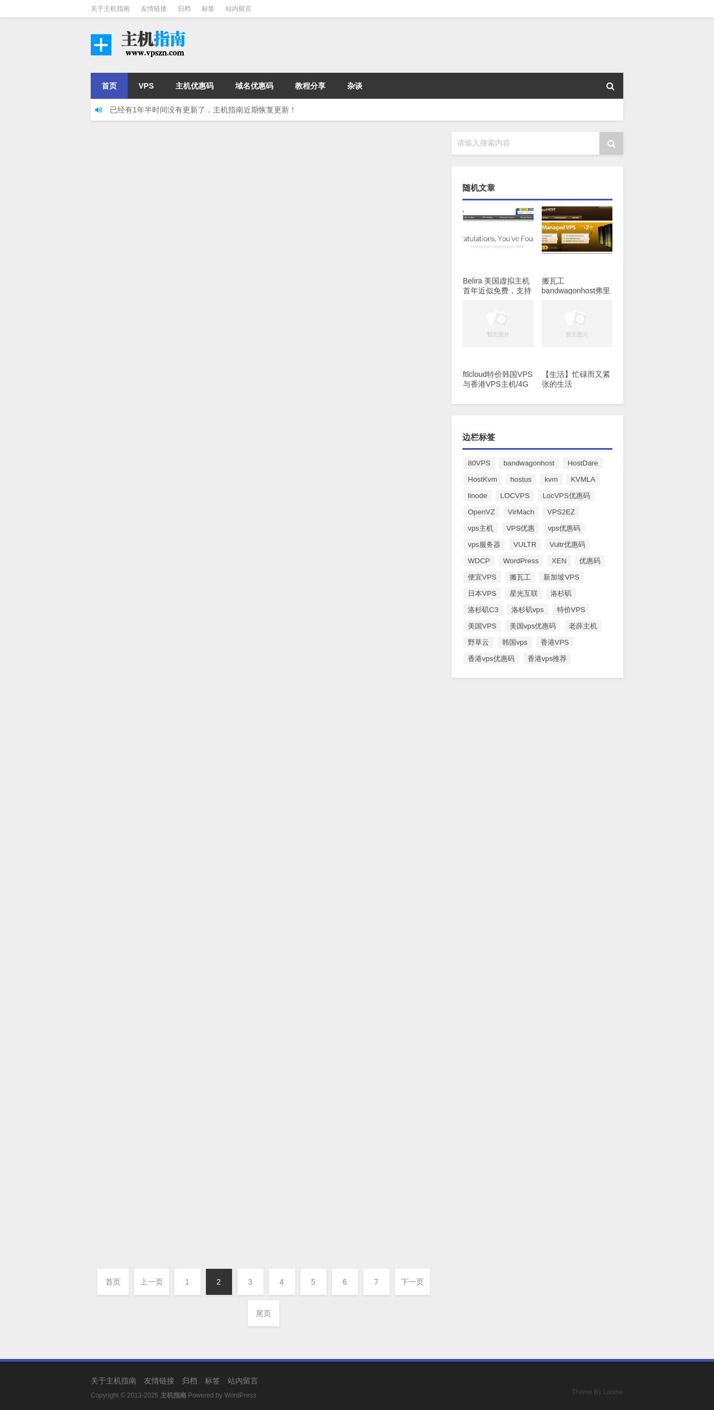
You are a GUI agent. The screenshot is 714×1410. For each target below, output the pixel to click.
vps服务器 (484, 544)
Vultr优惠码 (567, 544)
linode (477, 496)
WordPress (521, 561)
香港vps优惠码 (491, 658)
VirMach (521, 512)
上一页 (151, 1281)
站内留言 (239, 8)
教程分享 (310, 85)
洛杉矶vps (527, 610)
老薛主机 (583, 626)
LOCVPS (514, 496)
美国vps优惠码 (533, 626)
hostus (520, 479)
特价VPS (571, 610)
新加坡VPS (561, 577)
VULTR (525, 544)
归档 (184, 8)
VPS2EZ (561, 512)
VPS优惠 (520, 528)
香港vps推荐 (547, 658)
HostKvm (482, 479)
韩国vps (515, 642)
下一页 (412, 1281)
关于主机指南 (110, 8)
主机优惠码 (195, 85)
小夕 (116, 238)
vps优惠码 (564, 528)
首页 (109, 85)
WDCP (479, 561)
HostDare (582, 463)
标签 (208, 8)
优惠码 (589, 561)
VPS (146, 85)
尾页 (263, 1313)
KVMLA (583, 479)
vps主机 (480, 528)
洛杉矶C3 (483, 610)
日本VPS (482, 593)
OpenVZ (481, 512)
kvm (551, 479)
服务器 (206, 515)
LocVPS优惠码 (566, 496)
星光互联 (524, 593)
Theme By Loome (597, 1392)
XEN (559, 561)
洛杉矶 (561, 593)
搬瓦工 (520, 577)
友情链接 (154, 8)
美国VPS (482, 626)
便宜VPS (482, 577)
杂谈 (354, 85)
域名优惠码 (254, 85)
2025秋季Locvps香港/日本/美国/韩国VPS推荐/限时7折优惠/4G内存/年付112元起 (322, 1139)
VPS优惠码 (212, 238)
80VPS (479, 463)
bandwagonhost (528, 463)
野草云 (478, 642)
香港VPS (555, 642)
